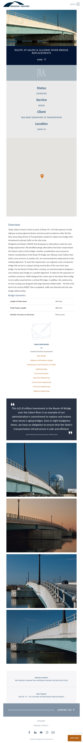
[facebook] (29, 733)
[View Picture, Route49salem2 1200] (41, 525)
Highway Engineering (41, 391)
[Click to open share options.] (41, 59)
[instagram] (47, 733)
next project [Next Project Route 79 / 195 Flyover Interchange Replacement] (41, 695)
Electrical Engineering (41, 378)
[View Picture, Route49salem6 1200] (41, 470)
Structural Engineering (41, 386)
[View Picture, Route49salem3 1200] (41, 581)
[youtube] (41, 733)
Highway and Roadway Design (41, 360)
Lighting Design (41, 369)
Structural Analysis (41, 373)
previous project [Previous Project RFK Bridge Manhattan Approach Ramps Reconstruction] (41, 679)
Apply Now (74, 738)
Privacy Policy (41, 725)
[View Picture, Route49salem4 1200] (41, 637)
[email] (53, 733)
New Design (41, 356)
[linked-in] (35, 733)
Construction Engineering (41, 382)
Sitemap (41, 721)
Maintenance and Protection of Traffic (41, 365)
